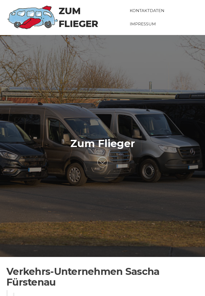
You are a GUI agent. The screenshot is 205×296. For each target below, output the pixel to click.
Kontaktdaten (147, 10)
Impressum (143, 23)
